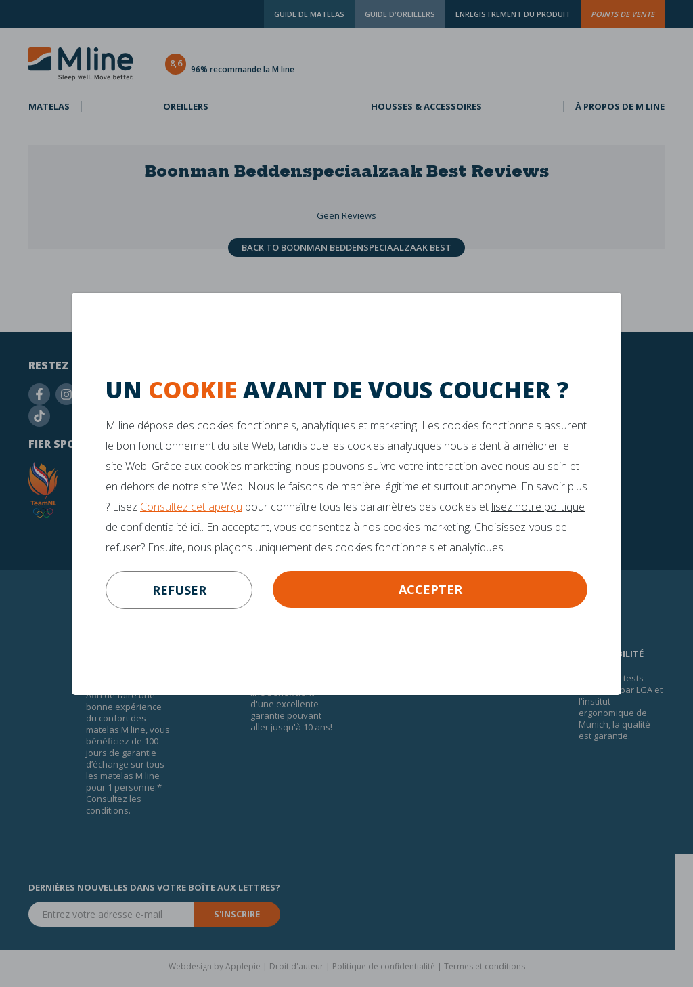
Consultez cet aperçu (191, 506)
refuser (179, 590)
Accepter (430, 589)
